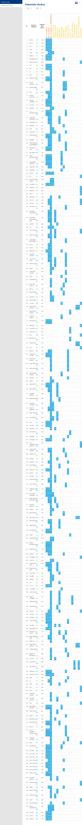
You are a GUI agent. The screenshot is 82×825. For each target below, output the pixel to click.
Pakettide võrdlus (7, 5)
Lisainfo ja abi (11, 2)
